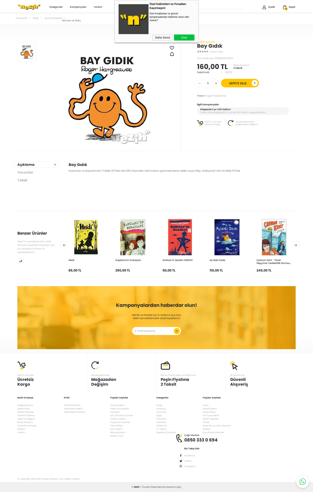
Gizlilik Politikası (25, 412)
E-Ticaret (145, 487)
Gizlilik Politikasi (72, 405)
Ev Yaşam (161, 429)
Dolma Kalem (117, 405)
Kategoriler (56, 7)
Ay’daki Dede (217, 260)
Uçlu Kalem (116, 429)
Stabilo (206, 429)
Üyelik (268, 7)
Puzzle (206, 422)
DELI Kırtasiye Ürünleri (121, 415)
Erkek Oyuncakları (119, 408)
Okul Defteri (116, 425)
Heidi (71, 260)
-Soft (135, 487)
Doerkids (115, 412)
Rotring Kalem (117, 432)
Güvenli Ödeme (26, 415)
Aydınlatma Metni (73, 408)
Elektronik (161, 425)
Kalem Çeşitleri (211, 418)
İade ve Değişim (26, 418)
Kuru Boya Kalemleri (213, 432)
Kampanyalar (78, 7)
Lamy (206, 405)
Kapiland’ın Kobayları (128, 260)
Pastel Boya (209, 412)
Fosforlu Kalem (118, 418)
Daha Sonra (162, 37)
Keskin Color (116, 435)
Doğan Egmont (206, 41)
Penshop (161, 418)
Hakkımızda (23, 408)
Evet (184, 37)
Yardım (98, 7)
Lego (159, 415)
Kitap (159, 405)
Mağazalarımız (25, 405)
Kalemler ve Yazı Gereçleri (217, 425)
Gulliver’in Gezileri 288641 (177, 260)
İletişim (21, 429)
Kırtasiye (161, 408)
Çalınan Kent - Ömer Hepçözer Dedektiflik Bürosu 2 (273, 261)
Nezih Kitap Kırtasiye (29, 7)
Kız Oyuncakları (211, 415)
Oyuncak (161, 412)
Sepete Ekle (243, 83)
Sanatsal (161, 422)
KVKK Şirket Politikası (74, 412)
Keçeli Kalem (210, 408)
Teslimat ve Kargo (27, 425)
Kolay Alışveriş (25, 422)
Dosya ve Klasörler (120, 422)
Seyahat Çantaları (166, 432)
